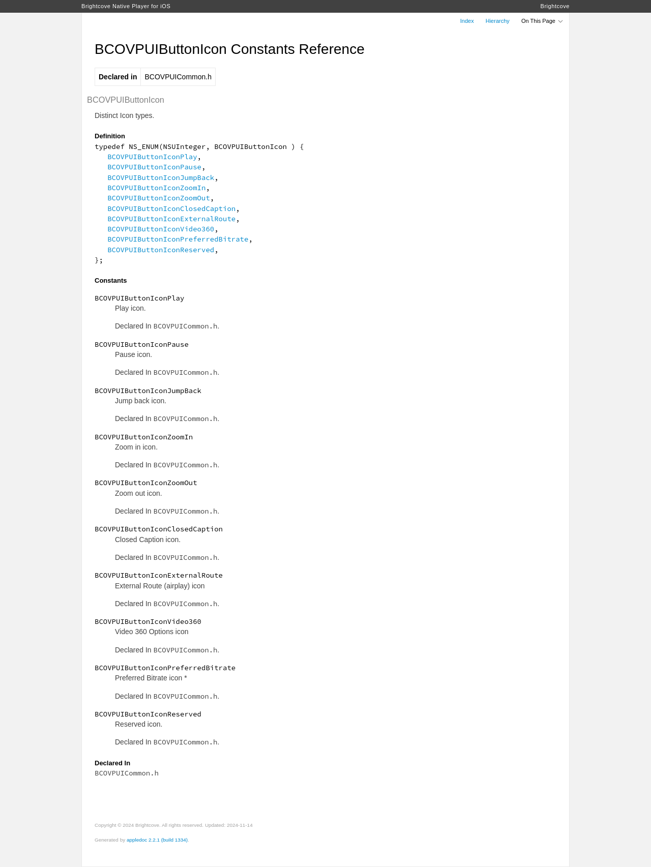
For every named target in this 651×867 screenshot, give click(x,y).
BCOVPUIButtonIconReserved (160, 249)
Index (467, 21)
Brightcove (555, 6)
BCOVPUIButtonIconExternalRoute (171, 218)
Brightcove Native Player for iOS (125, 6)
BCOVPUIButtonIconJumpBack (160, 177)
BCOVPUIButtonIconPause (154, 166)
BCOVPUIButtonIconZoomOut (158, 197)
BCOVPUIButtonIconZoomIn (156, 187)
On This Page (542, 21)
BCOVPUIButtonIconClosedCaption (171, 208)
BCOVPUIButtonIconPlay (152, 156)
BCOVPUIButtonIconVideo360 (160, 228)
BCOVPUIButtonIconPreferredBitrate (177, 239)
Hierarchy (498, 21)
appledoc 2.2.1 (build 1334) (157, 840)
